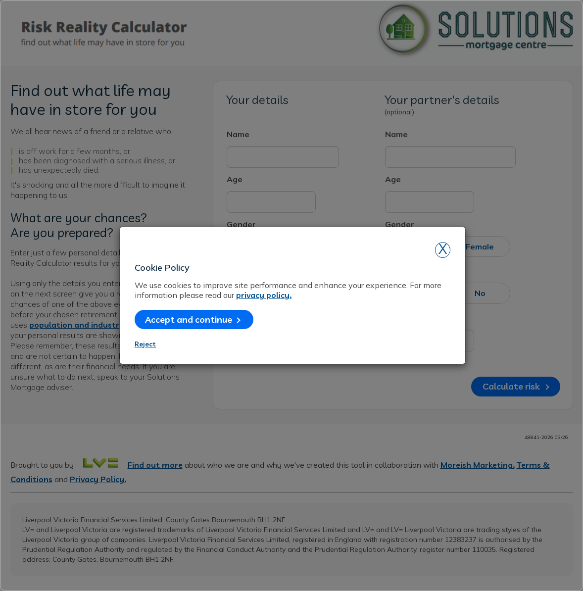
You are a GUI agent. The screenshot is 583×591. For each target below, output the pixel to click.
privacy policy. (264, 295)
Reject (145, 344)
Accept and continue (193, 319)
